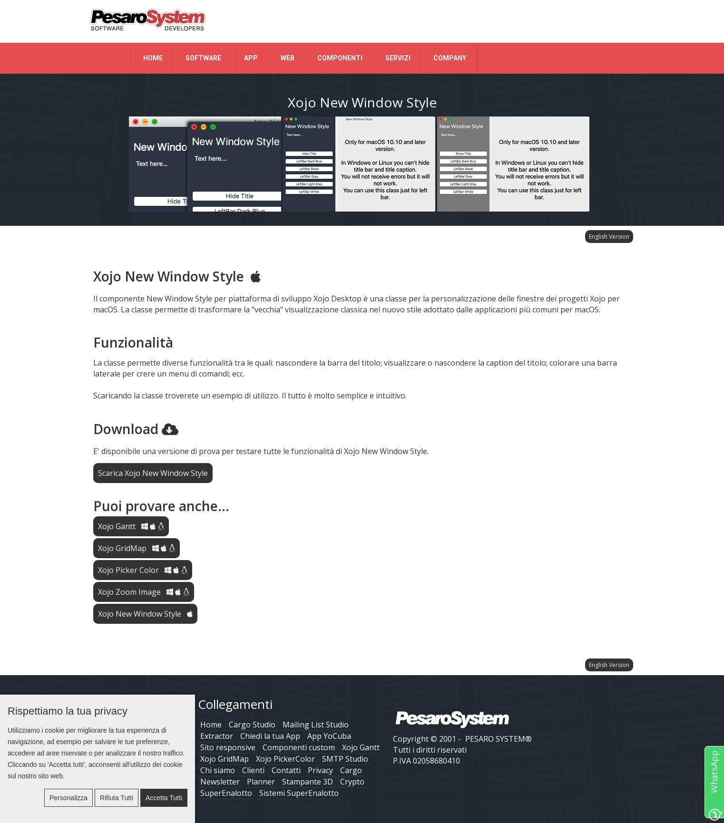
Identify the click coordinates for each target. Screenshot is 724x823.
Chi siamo (217, 770)
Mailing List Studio (316, 724)
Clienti (253, 770)
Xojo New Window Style (145, 614)
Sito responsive (227, 747)
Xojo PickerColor (285, 759)
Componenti (339, 58)
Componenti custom (299, 747)
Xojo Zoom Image (143, 592)
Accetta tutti (164, 798)
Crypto (352, 781)
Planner (261, 781)
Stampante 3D (307, 781)
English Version (609, 236)
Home (153, 58)
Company (449, 58)
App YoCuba (329, 736)
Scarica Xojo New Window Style (153, 473)
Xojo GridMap (136, 548)
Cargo (351, 770)
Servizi (398, 58)
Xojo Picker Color (142, 570)
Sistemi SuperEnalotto (299, 793)
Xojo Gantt (131, 526)
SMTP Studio (345, 759)
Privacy (320, 770)
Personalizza (68, 798)
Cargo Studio (252, 724)
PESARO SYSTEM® (498, 739)
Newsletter (220, 781)
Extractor (216, 736)
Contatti (286, 770)
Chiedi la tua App (270, 736)
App (251, 58)
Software (203, 58)
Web (287, 58)
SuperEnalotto (226, 793)
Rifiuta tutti (116, 798)
